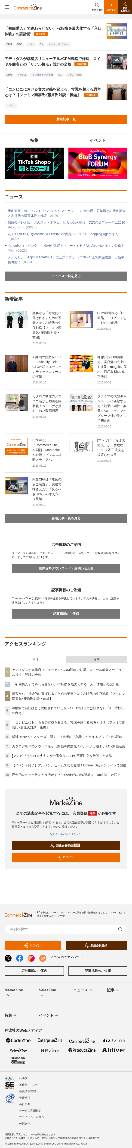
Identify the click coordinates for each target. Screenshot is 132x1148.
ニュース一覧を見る (66, 276)
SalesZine (47, 993)
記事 (113, 990)
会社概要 (24, 1104)
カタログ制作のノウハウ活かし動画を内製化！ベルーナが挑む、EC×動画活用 (46, 403)
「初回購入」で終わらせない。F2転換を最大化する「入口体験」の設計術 (53, 31)
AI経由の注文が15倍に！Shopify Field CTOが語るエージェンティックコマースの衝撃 (47, 366)
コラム (31, 44)
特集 (11, 1015)
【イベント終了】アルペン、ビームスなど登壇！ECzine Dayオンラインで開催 (69, 765)
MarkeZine (14, 993)
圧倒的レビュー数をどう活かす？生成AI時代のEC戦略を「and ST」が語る (66, 775)
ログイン (65, 857)
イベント (49, 1015)
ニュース (83, 990)
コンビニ (11, 105)
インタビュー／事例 (42, 74)
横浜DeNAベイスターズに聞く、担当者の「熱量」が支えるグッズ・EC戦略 (67, 737)
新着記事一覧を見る (66, 518)
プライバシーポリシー (33, 1117)
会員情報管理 (27, 1091)
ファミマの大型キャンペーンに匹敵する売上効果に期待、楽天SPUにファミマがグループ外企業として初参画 (112, 408)
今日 (35, 659)
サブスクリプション (59, 44)
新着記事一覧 (66, 119)
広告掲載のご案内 (34, 971)
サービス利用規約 (30, 1110)
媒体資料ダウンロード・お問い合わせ (66, 568)
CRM (9, 44)
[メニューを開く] (7, 7)
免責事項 (24, 1097)
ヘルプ (23, 1078)
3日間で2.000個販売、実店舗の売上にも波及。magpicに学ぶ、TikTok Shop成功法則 (112, 366)
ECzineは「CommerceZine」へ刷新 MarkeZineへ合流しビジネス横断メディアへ (46, 450)
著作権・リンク (29, 1084)
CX (41, 44)
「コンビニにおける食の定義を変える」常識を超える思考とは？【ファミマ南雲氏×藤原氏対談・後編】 (53, 92)
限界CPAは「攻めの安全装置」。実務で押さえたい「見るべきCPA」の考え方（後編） (46, 489)
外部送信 (24, 1123)
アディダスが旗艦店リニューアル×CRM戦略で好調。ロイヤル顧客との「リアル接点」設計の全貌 (52, 61)
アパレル (22, 74)
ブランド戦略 (74, 74)
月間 (96, 659)
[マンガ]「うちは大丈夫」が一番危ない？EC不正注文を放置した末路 (111, 447)
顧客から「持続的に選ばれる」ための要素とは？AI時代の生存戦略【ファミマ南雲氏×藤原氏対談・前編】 (46, 325)
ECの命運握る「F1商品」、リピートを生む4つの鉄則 (111, 318)
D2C (19, 44)
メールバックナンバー (66, 834)
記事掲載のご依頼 (66, 614)
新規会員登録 (65, 845)
